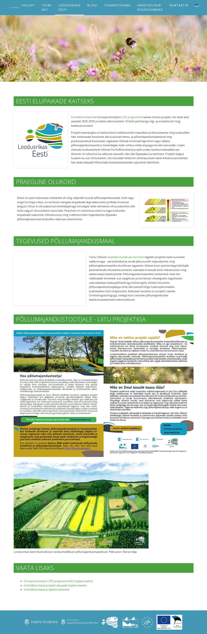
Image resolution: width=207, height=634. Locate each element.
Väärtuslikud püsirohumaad (150, 7)
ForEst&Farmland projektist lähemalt (46, 589)
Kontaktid (179, 5)
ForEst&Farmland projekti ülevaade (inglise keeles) (55, 585)
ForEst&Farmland (81, 117)
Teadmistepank (117, 5)
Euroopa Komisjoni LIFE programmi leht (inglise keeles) (58, 581)
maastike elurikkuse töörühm (125, 257)
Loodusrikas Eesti (69, 7)
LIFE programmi (132, 117)
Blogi (92, 5)
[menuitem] (198, 5)
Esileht (28, 5)
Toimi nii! (47, 7)
